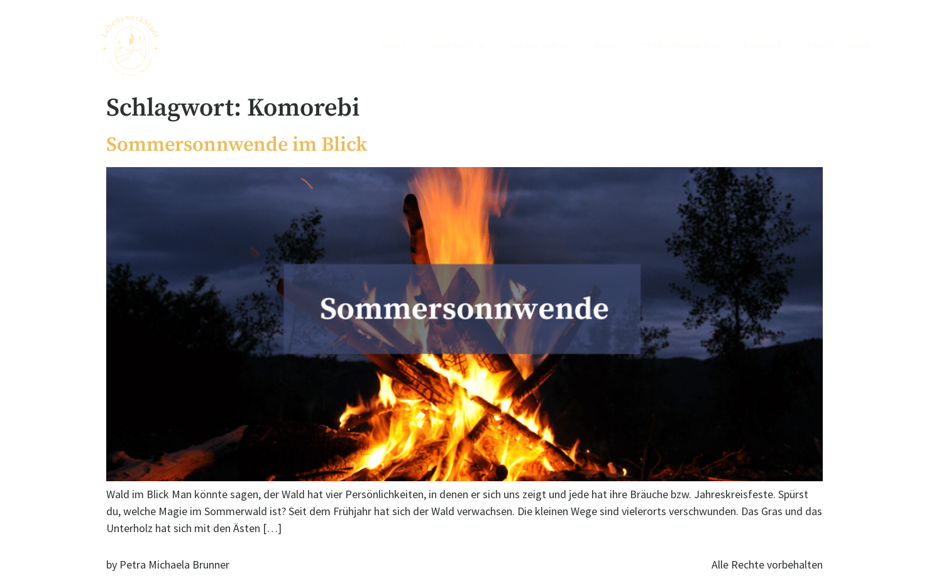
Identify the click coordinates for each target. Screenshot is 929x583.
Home (394, 45)
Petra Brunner (680, 45)
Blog (606, 45)
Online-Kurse (539, 45)
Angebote (458, 45)
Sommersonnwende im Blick (236, 145)
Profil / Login (838, 45)
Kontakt (763, 45)
